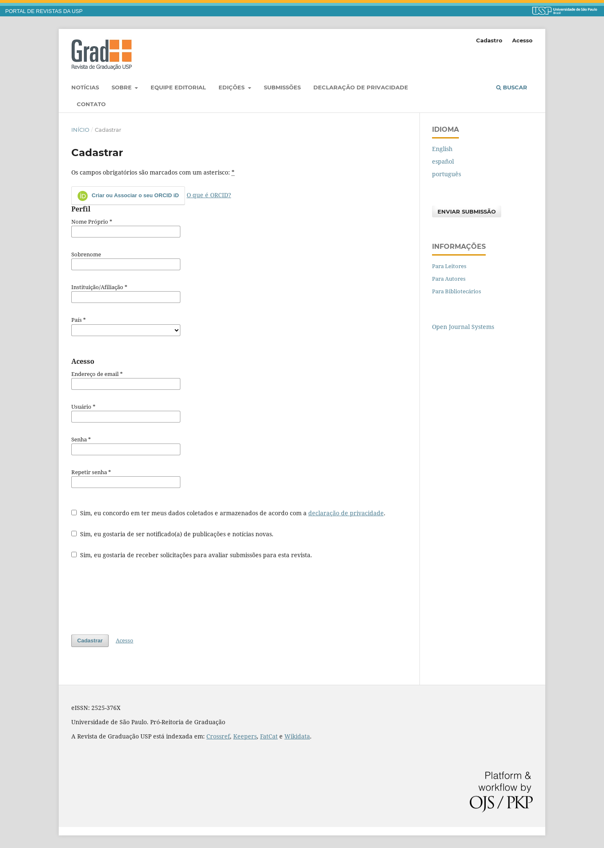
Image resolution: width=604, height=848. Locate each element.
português (446, 174)
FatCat (269, 736)
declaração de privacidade (346, 513)
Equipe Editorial (178, 87)
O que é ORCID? (209, 195)
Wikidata (297, 736)
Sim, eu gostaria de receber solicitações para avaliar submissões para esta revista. (191, 555)
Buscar (511, 87)
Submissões (282, 87)
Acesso (522, 40)
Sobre (122, 87)
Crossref (218, 736)
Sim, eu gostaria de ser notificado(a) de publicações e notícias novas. (172, 534)
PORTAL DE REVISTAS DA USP (44, 11)
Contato (91, 104)
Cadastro (489, 40)
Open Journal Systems (463, 327)
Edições (232, 87)
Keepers (245, 736)
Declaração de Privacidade (360, 87)
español (443, 161)
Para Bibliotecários (456, 291)
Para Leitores (449, 266)
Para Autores (449, 278)
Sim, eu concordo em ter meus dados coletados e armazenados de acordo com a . (228, 513)
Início (80, 129)
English (442, 149)
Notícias (85, 87)
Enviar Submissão (466, 211)
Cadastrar (90, 640)
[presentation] (135, 596)
